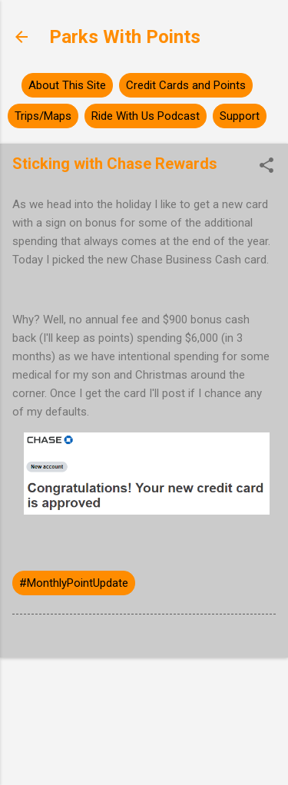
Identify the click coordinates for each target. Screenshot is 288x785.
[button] (266, 166)
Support (240, 116)
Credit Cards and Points (186, 85)
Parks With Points (124, 37)
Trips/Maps (43, 116)
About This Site (67, 85)
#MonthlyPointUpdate (73, 583)
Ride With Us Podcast (145, 116)
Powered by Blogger (144, 696)
